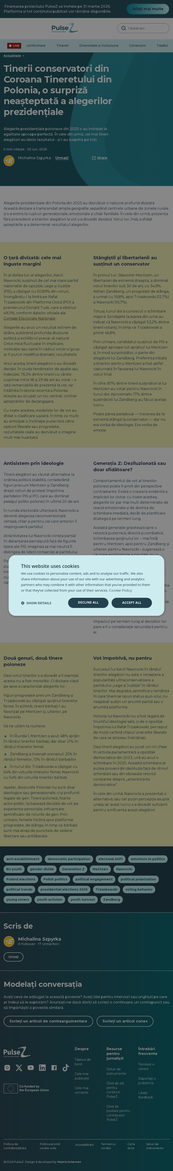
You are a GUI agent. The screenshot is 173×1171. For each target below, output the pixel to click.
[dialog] (86, 585)
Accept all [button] (131, 603)
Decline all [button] (88, 602)
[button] (36, 603)
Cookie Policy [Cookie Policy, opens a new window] (120, 590)
